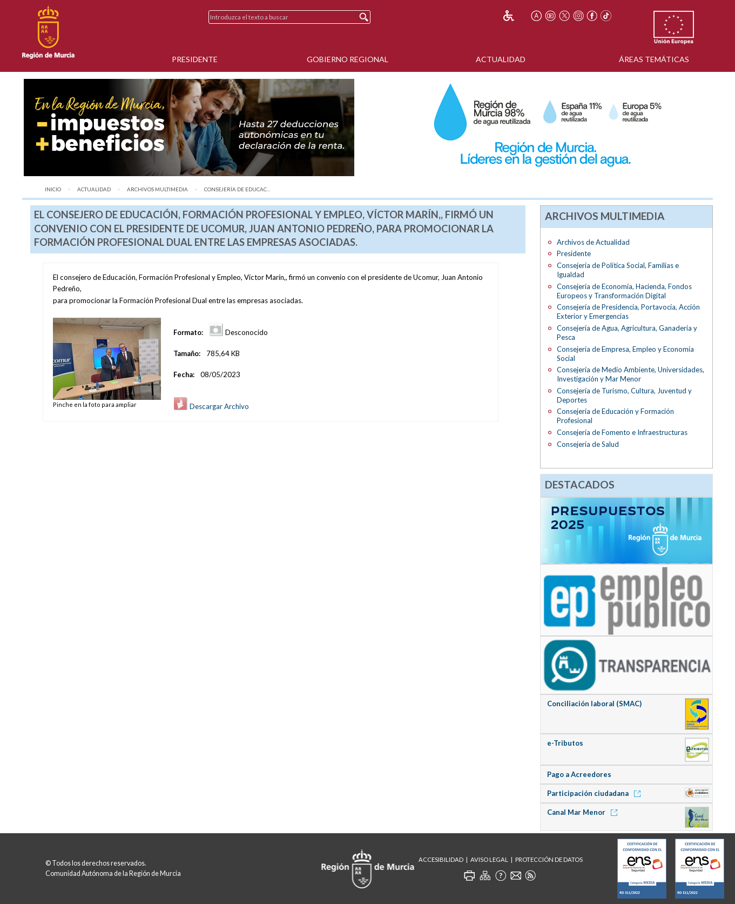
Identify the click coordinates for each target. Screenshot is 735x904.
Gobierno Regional (347, 59)
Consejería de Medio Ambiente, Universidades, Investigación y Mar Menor (630, 374)
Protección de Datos (549, 859)
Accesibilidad (441, 859)
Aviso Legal (489, 859)
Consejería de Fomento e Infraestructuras (622, 432)
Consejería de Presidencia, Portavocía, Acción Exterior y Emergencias (628, 311)
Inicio (53, 189)
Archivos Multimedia (157, 189)
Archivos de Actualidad (593, 242)
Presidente (195, 59)
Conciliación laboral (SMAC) (594, 703)
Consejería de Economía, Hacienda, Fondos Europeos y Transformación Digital (624, 291)
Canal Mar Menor (584, 812)
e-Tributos (565, 743)
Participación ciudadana (595, 793)
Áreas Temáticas (654, 59)
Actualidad (500, 59)
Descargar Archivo (211, 406)
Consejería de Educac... (237, 189)
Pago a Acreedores (579, 774)
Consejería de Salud (588, 444)
